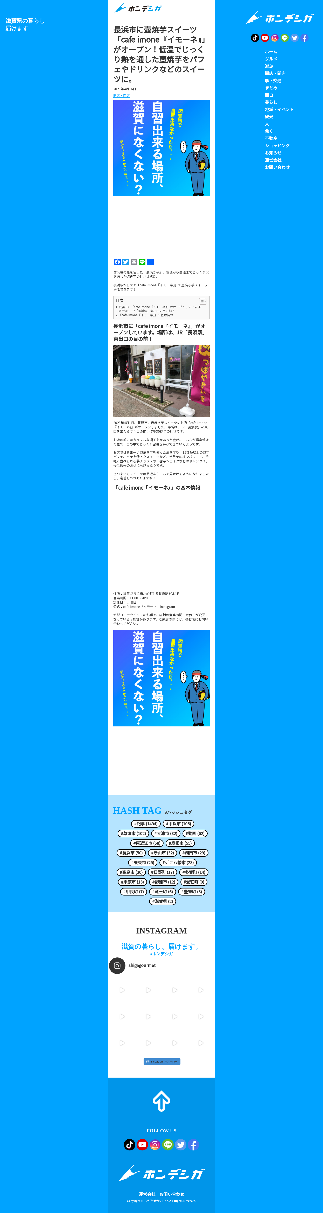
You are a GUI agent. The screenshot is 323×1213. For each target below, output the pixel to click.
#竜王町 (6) (162, 891)
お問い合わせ (171, 1194)
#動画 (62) (195, 833)
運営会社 (147, 1194)
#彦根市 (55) (180, 843)
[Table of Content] (202, 301)
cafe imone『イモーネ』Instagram (149, 606)
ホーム (271, 51)
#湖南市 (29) (193, 852)
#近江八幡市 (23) (178, 862)
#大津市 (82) (165, 833)
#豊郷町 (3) (191, 891)
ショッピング (277, 145)
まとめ (271, 87)
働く (269, 131)
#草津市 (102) (133, 833)
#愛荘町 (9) (194, 882)
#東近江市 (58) (146, 843)
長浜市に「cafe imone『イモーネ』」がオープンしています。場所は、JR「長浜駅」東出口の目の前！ (160, 309)
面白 (269, 95)
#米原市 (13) (132, 882)
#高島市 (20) (131, 872)
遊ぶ (269, 66)
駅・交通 (273, 80)
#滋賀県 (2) (162, 901)
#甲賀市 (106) (178, 823)
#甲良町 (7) (133, 891)
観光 (269, 116)
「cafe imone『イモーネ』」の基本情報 (145, 315)
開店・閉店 (121, 95)
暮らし (271, 102)
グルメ (271, 59)
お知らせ (273, 152)
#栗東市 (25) (142, 862)
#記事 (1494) (146, 823)
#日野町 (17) (162, 872)
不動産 (271, 138)
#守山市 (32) (162, 852)
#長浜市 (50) (131, 852)
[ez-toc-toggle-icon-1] (200, 301)
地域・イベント (279, 109)
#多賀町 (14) (193, 872)
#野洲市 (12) (163, 882)
